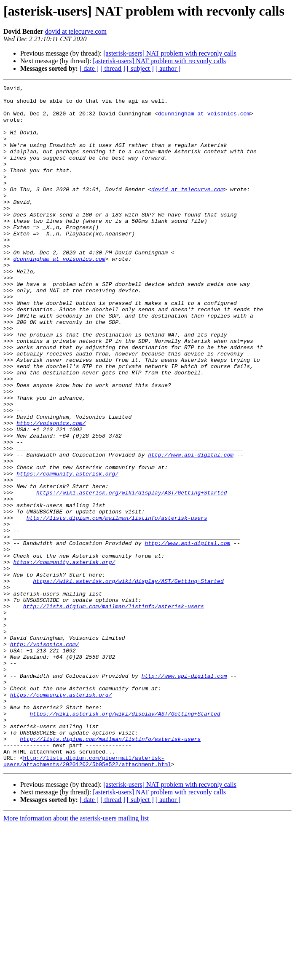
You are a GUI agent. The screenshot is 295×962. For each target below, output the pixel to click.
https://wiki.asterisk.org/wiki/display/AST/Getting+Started (131, 574)
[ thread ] (112, 68)
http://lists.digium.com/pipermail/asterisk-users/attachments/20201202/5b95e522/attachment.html (87, 896)
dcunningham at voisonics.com (204, 119)
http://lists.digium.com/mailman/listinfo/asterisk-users (117, 605)
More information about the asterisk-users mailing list (76, 954)
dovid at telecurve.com (76, 31)
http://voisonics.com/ (51, 491)
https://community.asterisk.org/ (67, 552)
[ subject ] (140, 68)
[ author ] (168, 68)
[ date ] (89, 68)
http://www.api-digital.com (190, 529)
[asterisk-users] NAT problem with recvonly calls (169, 53)
